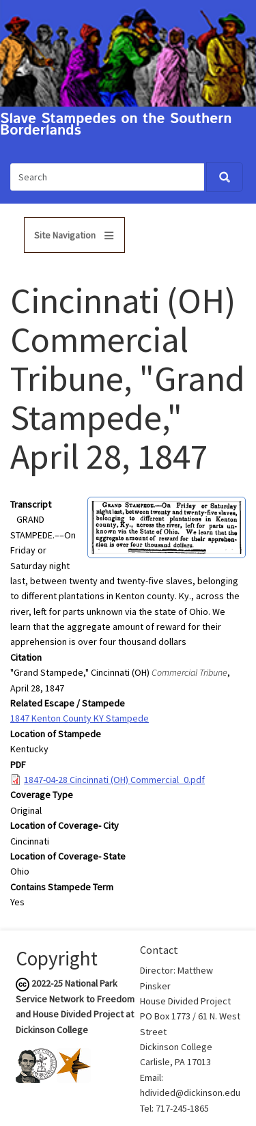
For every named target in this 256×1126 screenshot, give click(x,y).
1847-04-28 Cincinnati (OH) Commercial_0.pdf (114, 779)
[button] (166, 526)
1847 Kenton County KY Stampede (79, 718)
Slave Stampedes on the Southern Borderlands (116, 125)
